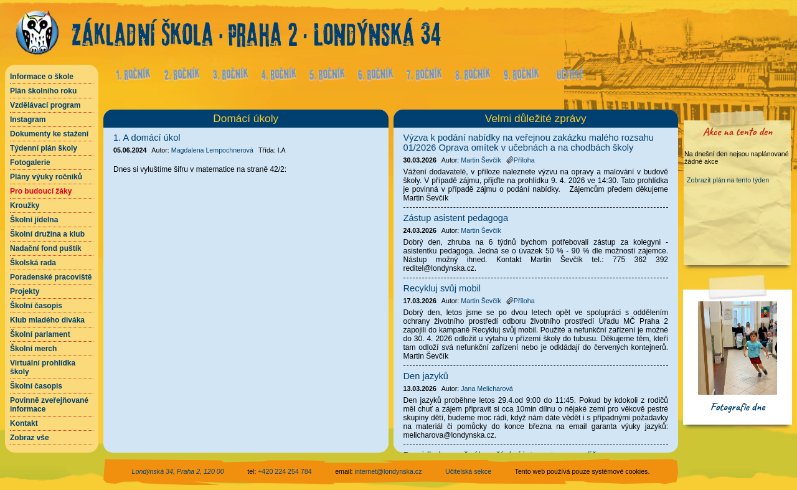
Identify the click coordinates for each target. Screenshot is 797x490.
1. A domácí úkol (147, 138)
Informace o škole (41, 76)
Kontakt (24, 423)
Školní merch (33, 348)
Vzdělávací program (45, 105)
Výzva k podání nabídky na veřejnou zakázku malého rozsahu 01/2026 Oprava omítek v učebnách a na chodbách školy (528, 143)
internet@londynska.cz (388, 471)
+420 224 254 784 (284, 471)
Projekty (24, 291)
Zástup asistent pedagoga (456, 218)
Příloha (520, 160)
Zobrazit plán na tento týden (728, 180)
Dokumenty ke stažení (49, 134)
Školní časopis (36, 305)
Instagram (27, 119)
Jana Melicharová (487, 388)
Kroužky (24, 205)
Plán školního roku (43, 91)
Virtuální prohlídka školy (42, 367)
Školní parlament (40, 334)
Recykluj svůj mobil (442, 288)
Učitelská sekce (468, 471)
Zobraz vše (29, 437)
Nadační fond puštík (46, 248)
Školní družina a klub (47, 234)
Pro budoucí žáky (41, 191)
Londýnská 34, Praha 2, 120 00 (178, 471)
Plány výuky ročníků (46, 176)
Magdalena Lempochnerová (212, 150)
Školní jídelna (34, 219)
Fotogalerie (30, 162)
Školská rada (33, 262)
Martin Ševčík (481, 160)
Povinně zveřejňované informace (49, 404)
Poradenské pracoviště (51, 277)
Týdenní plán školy (43, 148)
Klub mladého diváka (47, 320)
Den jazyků (426, 376)
